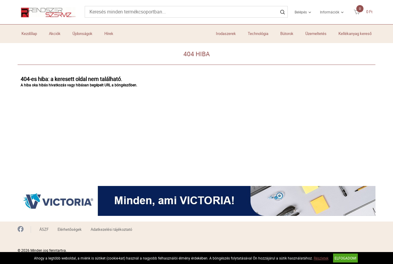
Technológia (258, 33)
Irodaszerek (226, 33)
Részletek (321, 258)
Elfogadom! (345, 258)
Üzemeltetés (316, 33)
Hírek (108, 33)
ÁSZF (44, 229)
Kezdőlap (29, 33)
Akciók (55, 33)
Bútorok (286, 33)
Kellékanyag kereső (355, 33)
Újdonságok (82, 33)
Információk (329, 12)
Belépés (301, 12)
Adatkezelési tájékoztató (111, 229)
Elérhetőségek (70, 229)
